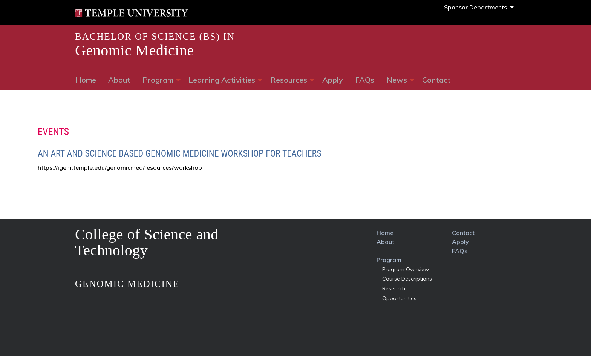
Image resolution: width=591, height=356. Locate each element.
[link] (131, 12)
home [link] (385, 232)
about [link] (385, 242)
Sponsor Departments (475, 7)
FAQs (364, 79)
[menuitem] (477, 7)
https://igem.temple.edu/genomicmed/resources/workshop (120, 167)
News (396, 79)
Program (157, 79)
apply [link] (460, 242)
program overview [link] (405, 269)
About (119, 79)
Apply (332, 79)
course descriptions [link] (407, 278)
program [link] (389, 260)
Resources (288, 79)
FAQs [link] (459, 251)
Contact (436, 79)
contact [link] (463, 232)
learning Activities (221, 79)
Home (85, 79)
